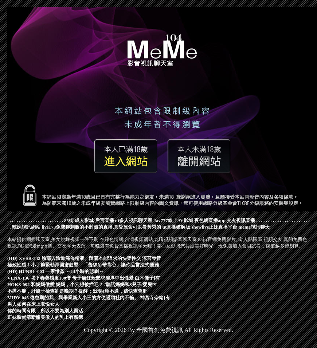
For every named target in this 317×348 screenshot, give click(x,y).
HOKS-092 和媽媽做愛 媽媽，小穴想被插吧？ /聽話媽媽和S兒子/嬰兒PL (82, 284)
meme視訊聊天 (253, 227)
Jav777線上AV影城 (173, 220)
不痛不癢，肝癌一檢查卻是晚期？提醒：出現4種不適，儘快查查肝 (77, 291)
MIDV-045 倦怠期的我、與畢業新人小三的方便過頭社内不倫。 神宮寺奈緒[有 (88, 297)
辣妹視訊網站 (26, 227)
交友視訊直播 (241, 220)
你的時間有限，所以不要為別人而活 (45, 310)
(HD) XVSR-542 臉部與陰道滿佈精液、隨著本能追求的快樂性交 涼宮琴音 (84, 258)
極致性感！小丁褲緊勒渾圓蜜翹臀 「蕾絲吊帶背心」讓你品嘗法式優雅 (83, 265)
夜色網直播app (210, 220)
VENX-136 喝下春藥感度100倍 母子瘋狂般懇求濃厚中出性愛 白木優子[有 (83, 278)
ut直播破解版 (177, 227)
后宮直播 (104, 220)
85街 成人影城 (79, 220)
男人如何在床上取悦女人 (33, 304)
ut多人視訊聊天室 (134, 220)
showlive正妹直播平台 (215, 227)
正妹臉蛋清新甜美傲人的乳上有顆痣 (45, 317)
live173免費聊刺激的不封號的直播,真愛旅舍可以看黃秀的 (101, 227)
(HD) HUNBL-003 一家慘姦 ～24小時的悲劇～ (55, 271)
